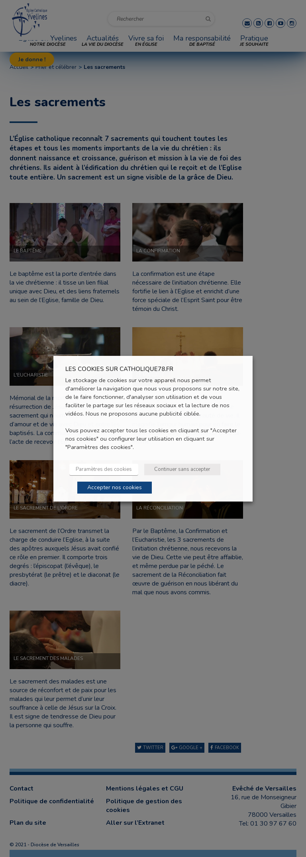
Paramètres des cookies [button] (104, 469)
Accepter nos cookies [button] (114, 487)
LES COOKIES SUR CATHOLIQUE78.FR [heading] (119, 368)
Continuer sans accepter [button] (182, 469)
